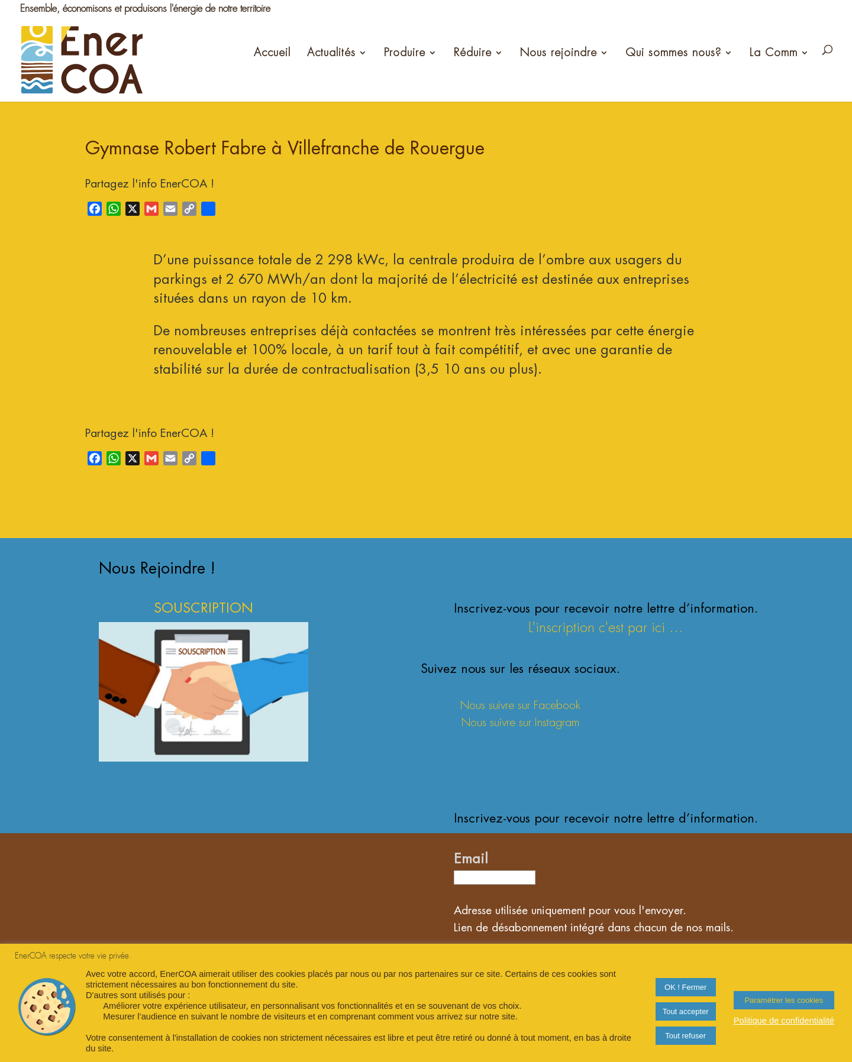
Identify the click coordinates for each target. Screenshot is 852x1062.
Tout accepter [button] (686, 1011)
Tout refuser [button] (685, 1035)
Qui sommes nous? (673, 53)
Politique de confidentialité (784, 1020)
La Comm (774, 53)
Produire (404, 53)
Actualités (331, 53)
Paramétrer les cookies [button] (783, 1000)
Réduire (473, 53)
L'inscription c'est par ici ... (605, 627)
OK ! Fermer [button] (685, 987)
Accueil (272, 53)
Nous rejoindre (558, 53)
